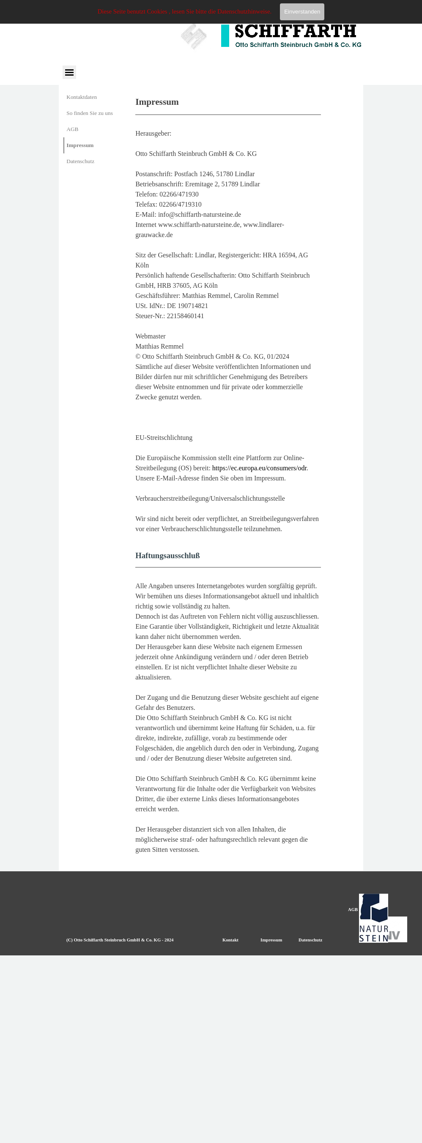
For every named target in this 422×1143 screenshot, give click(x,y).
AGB (72, 129)
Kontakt (230, 940)
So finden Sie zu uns (89, 113)
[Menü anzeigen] (69, 72)
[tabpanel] (228, 475)
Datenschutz (80, 161)
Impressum (79, 145)
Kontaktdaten (81, 97)
